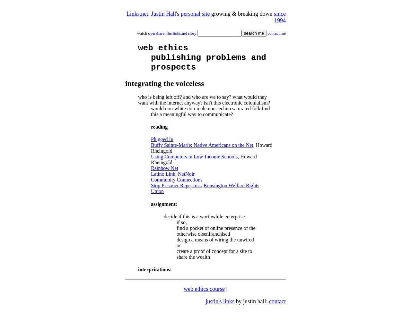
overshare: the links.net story (172, 33)
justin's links (220, 307)
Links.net (137, 14)
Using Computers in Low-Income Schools (194, 162)
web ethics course (204, 294)
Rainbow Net (164, 174)
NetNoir (186, 179)
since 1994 (280, 17)
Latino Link (163, 179)
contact (277, 307)
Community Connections (176, 185)
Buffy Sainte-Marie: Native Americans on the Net (202, 151)
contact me (276, 33)
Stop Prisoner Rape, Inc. (176, 191)
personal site (195, 14)
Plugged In (162, 145)
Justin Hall (163, 14)
